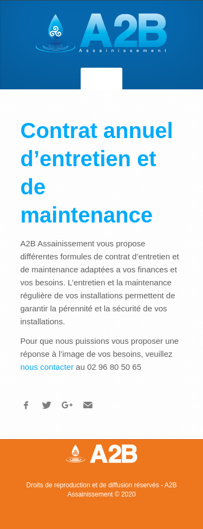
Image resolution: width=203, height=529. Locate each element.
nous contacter (47, 366)
